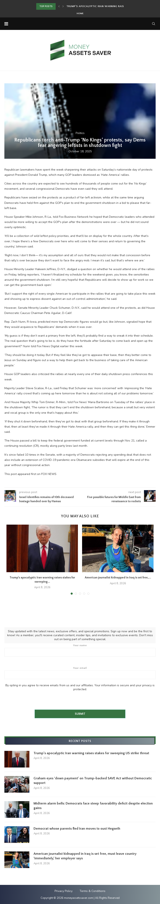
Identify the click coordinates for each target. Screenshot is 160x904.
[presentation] (36, 699)
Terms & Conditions (92, 891)
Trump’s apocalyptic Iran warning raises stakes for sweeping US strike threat (91, 753)
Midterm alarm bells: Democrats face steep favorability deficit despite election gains (93, 806)
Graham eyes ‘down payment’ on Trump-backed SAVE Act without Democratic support (93, 780)
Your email (80, 673)
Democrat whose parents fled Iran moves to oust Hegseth (77, 828)
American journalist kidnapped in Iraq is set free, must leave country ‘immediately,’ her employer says (85, 856)
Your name (80, 650)
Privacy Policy (63, 891)
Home (80, 13)
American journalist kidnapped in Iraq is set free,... (118, 577)
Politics (80, 133)
